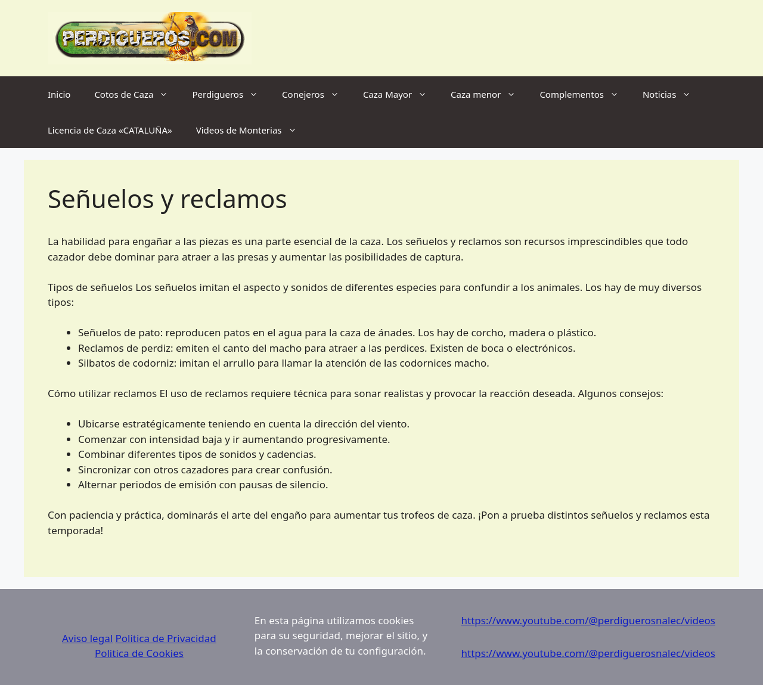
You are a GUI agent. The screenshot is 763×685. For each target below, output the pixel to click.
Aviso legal (87, 638)
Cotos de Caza (137, 94)
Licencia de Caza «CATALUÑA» (110, 130)
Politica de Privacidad (166, 638)
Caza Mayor (401, 94)
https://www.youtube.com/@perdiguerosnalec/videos (588, 620)
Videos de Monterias (252, 130)
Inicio (59, 94)
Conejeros (316, 94)
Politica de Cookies (139, 653)
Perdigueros (231, 94)
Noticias (673, 94)
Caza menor (489, 94)
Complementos (585, 94)
